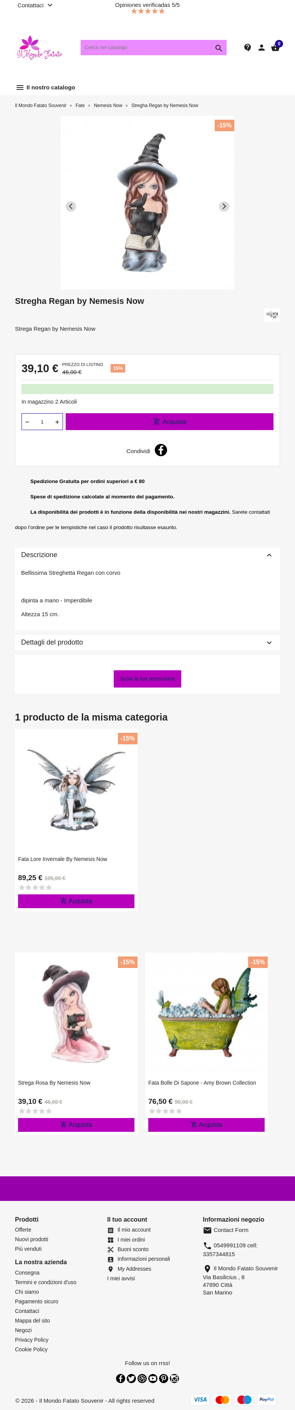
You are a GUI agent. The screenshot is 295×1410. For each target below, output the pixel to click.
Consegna (27, 1273)
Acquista (169, 421)
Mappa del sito (32, 1321)
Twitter (131, 1378)
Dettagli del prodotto (147, 642)
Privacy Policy (31, 1340)
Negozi (23, 1330)
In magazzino (37, 402)
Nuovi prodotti (31, 1239)
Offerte (23, 1230)
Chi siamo (27, 1292)
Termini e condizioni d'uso (45, 1282)
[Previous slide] (71, 206)
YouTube (152, 1378)
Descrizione (147, 555)
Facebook (120, 1378)
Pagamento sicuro (36, 1301)
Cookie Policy (31, 1349)
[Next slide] (224, 206)
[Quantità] (42, 421)
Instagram (174, 1378)
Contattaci (27, 1311)
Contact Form (226, 1230)
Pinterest (163, 1378)
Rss (142, 1378)
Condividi (161, 450)
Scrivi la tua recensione (148, 679)
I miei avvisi (121, 1278)
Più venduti (28, 1249)
